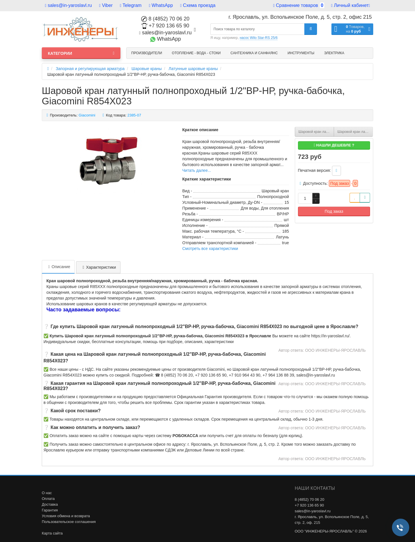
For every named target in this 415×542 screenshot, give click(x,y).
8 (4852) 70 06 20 (165, 19)
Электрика (334, 53)
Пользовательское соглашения (69, 522)
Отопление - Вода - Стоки (196, 53)
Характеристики (98, 267)
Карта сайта (52, 533)
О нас (47, 493)
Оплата (48, 498)
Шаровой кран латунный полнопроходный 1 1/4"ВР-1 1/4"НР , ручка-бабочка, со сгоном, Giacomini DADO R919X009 (316, 132)
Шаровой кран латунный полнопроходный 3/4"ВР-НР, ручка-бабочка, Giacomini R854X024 (355, 132)
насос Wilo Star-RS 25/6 (259, 38)
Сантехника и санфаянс (254, 53)
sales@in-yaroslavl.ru (68, 5)
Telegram (131, 5)
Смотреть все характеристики (210, 248)
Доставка (50, 504)
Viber (106, 5)
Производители (146, 53)
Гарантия (50, 510)
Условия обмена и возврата (66, 516)
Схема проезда (197, 5)
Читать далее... (196, 170)
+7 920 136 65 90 (165, 26)
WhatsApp (161, 5)
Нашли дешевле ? (334, 145)
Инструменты (301, 53)
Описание (58, 266)
